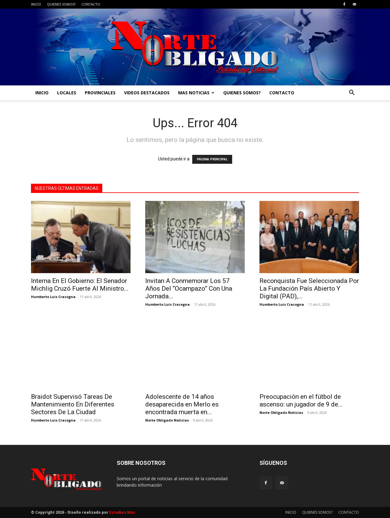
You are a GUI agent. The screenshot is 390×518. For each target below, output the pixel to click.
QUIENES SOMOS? (61, 4)
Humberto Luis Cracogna (53, 296)
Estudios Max (122, 512)
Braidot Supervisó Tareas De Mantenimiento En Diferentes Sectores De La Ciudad (72, 404)
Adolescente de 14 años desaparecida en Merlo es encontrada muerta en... (182, 404)
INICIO (36, 4)
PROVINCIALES (100, 93)
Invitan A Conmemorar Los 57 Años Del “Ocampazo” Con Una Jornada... (188, 288)
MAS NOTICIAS (196, 93)
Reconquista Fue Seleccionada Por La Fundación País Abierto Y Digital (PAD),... (309, 288)
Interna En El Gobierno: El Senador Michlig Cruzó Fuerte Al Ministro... (80, 284)
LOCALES (66, 93)
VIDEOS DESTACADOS (147, 93)
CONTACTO (90, 4)
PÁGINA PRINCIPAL (212, 159)
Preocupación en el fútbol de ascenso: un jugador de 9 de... (301, 400)
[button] (351, 93)
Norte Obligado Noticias (167, 420)
